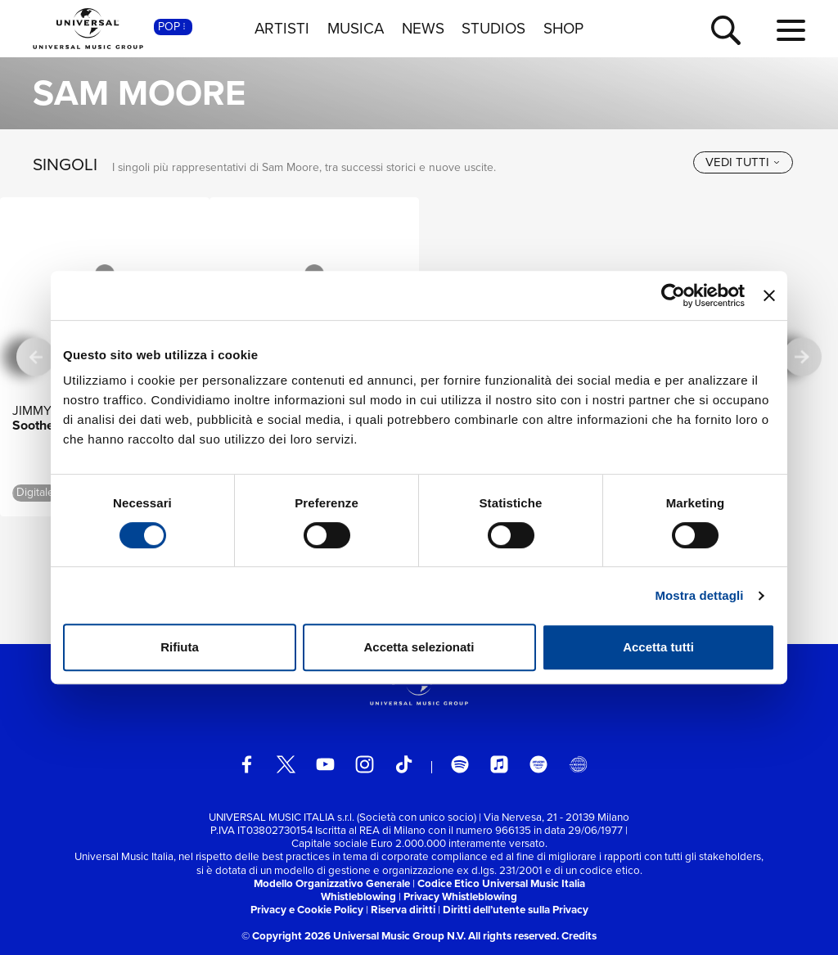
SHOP (563, 28)
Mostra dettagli (699, 595)
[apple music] (499, 765)
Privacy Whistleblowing (460, 896)
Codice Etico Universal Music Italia (501, 883)
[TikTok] (404, 765)
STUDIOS (493, 28)
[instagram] (364, 765)
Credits (579, 936)
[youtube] (325, 765)
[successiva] (802, 357)
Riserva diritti (403, 909)
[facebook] (247, 765)
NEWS (423, 28)
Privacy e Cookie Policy (306, 909)
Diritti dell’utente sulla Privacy (515, 909)
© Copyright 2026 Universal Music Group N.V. (353, 936)
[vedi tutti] (743, 162)
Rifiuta (179, 647)
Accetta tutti (658, 647)
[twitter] (286, 765)
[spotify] (460, 765)
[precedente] (35, 357)
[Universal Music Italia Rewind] (578, 765)
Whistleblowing (358, 896)
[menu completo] (791, 31)
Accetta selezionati (418, 647)
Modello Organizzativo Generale (332, 883)
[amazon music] (539, 765)
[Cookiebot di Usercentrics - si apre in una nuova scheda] (673, 295)
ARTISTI (282, 28)
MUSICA (355, 28)
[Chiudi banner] (769, 295)
